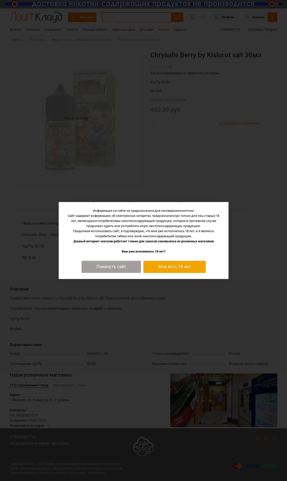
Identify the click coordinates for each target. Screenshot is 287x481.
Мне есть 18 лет (174, 266)
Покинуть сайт (111, 266)
